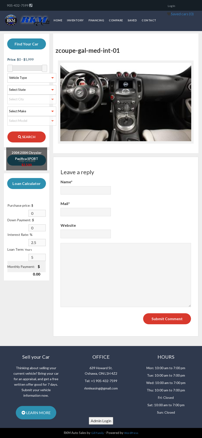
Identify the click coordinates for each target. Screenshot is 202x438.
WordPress (131, 432)
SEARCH (26, 137)
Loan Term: (19, 249)
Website (68, 225)
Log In (171, 6)
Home (58, 20)
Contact (149, 20)
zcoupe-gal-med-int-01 (88, 50)
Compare (116, 20)
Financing (96, 20)
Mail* (65, 203)
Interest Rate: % (20, 235)
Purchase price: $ (20, 205)
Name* (67, 181)
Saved (132, 20)
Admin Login (101, 420)
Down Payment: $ (20, 220)
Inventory (75, 20)
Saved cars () (182, 13)
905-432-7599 (18, 5)
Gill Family (97, 432)
